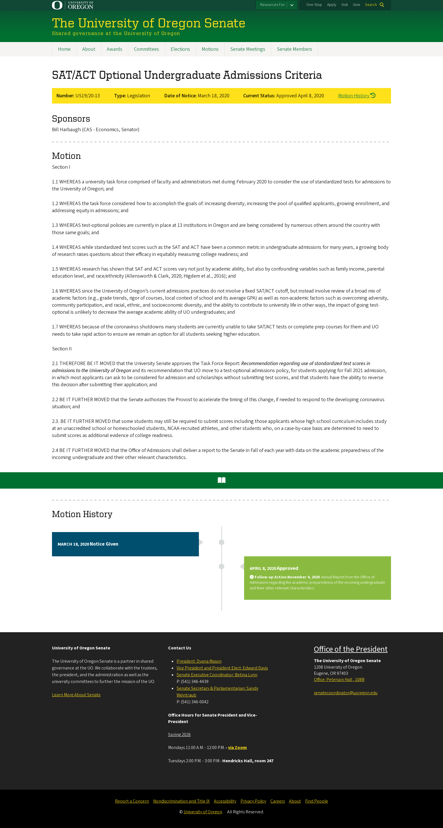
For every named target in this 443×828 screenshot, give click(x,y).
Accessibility (225, 801)
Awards (114, 49)
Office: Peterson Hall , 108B (339, 680)
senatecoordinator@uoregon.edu (345, 693)
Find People (316, 801)
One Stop (314, 5)
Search (371, 5)
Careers (277, 801)
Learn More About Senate (76, 695)
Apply (331, 5)
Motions (210, 49)
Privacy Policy (253, 801)
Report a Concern (132, 801)
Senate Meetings (247, 49)
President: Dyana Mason (199, 661)
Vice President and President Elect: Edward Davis (222, 668)
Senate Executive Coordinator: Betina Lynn (217, 675)
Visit (344, 5)
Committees (146, 49)
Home (64, 49)
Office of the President (351, 649)
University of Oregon (203, 812)
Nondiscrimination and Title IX (181, 801)
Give (356, 5)
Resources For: (272, 5)
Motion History (356, 95)
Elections (180, 49)
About (88, 49)
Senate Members (294, 49)
